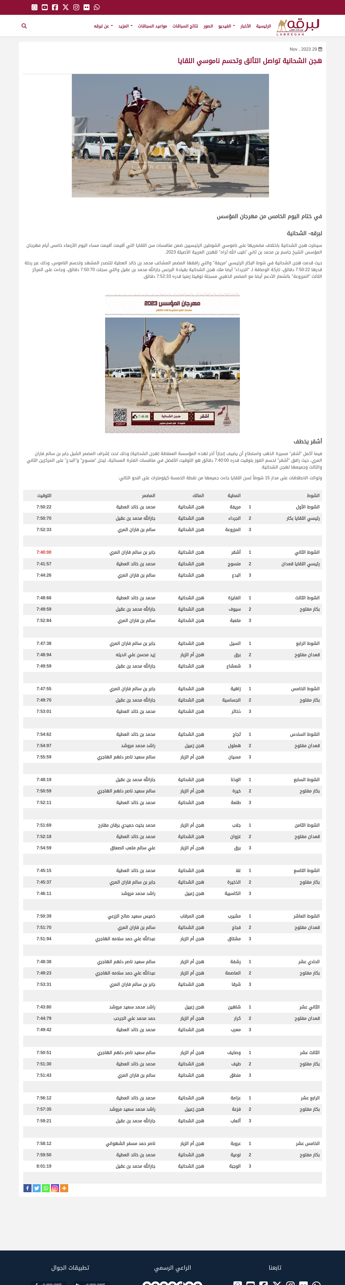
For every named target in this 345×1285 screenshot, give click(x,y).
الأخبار (245, 26)
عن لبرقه (103, 26)
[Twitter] (37, 1188)
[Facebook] (27, 1188)
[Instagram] (55, 1188)
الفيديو (226, 26)
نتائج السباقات (185, 26)
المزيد (125, 26)
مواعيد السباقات (152, 26)
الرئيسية (263, 26)
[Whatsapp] (46, 1188)
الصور (208, 26)
